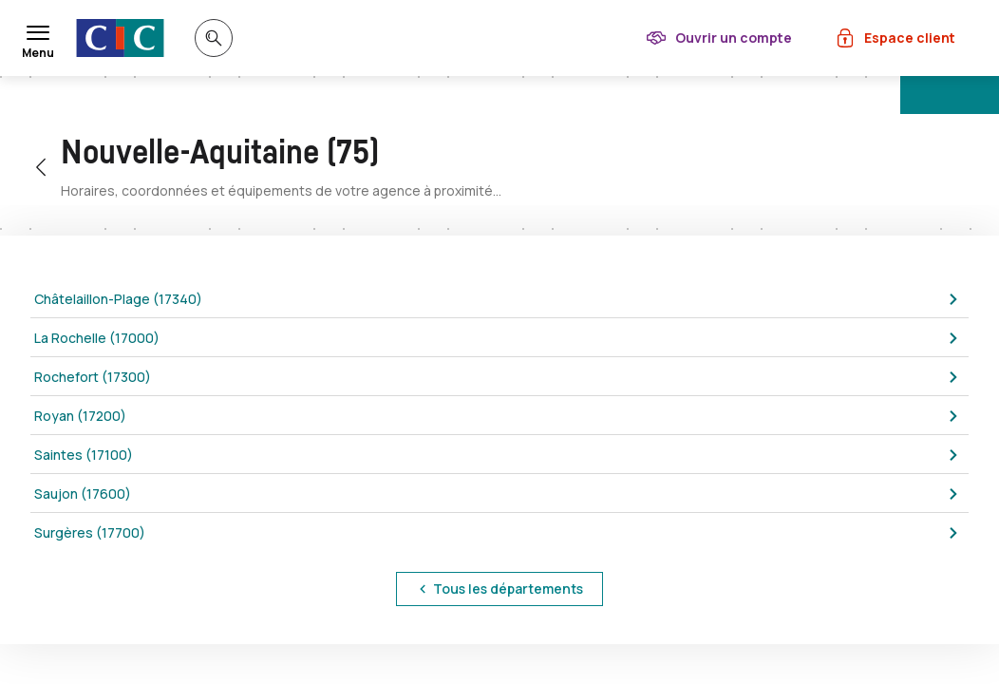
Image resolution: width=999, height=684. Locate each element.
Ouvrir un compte (733, 37)
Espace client (909, 37)
